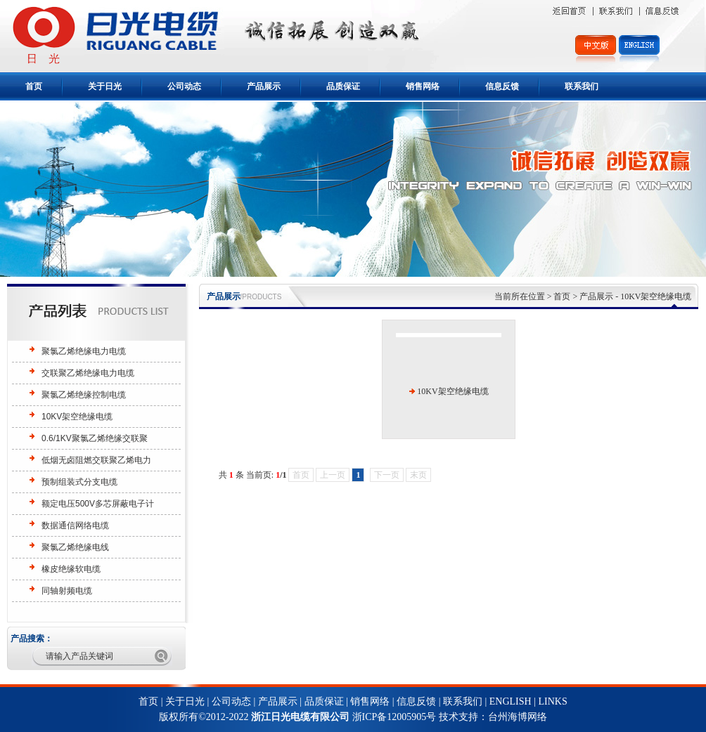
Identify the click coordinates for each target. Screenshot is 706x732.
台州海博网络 (517, 717)
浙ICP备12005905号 (395, 717)
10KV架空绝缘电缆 (77, 416)
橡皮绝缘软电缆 (71, 569)
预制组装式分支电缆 (79, 482)
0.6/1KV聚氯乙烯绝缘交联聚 (94, 438)
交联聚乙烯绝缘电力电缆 (87, 373)
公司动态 (184, 86)
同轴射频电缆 (66, 591)
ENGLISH (510, 701)
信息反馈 (502, 86)
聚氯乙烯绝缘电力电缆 (83, 351)
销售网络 (422, 86)
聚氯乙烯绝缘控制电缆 (83, 395)
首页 (33, 86)
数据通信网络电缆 (75, 525)
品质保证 (343, 86)
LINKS (552, 701)
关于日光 (105, 86)
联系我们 (581, 86)
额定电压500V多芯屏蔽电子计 (97, 504)
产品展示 (264, 86)
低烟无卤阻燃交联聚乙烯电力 (96, 460)
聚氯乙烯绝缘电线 (75, 547)
